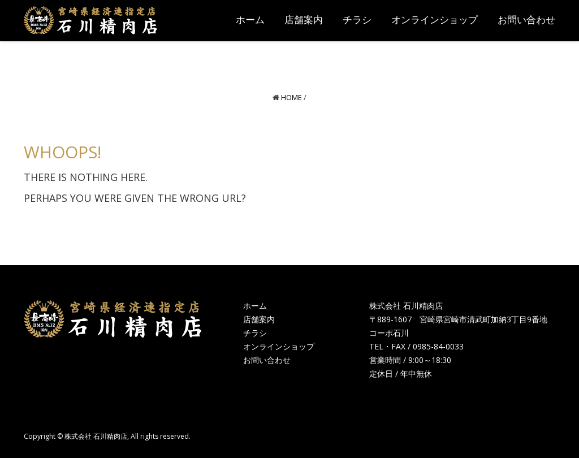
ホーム (255, 305)
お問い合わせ (267, 360)
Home (291, 97)
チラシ (255, 332)
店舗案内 (259, 319)
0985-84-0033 (438, 346)
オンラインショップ (278, 346)
